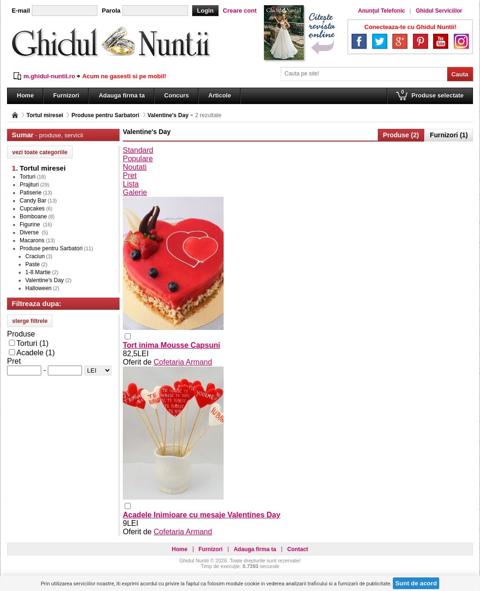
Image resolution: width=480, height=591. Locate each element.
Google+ (399, 41)
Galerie (135, 192)
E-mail (21, 10)
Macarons (32, 240)
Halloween (38, 288)
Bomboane (33, 216)
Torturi (27, 176)
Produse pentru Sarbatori (105, 115)
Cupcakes (32, 208)
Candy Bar (33, 200)
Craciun (35, 256)
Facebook (359, 41)
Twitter (379, 41)
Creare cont (239, 10)
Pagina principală (15, 115)
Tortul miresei (44, 115)
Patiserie (31, 192)
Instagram (461, 41)
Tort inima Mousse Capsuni (171, 345)
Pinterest (420, 41)
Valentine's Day (168, 115)
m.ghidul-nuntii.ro (49, 76)
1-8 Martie (38, 272)
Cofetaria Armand (183, 362)
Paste (32, 264)
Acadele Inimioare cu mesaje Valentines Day (201, 515)
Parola (111, 10)
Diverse (30, 232)
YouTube (440, 41)
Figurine (31, 224)
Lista (131, 184)
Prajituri (29, 184)
